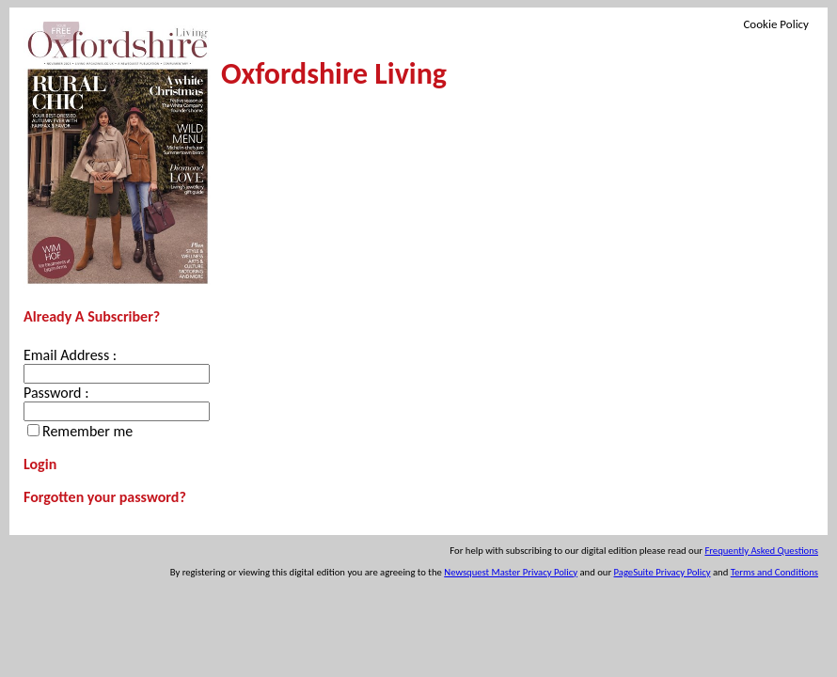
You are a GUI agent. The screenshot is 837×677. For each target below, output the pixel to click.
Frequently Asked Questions (761, 550)
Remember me (87, 431)
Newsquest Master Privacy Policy (510, 572)
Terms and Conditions (774, 572)
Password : (56, 392)
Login (40, 464)
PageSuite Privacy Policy (662, 572)
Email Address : (70, 355)
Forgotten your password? (105, 497)
